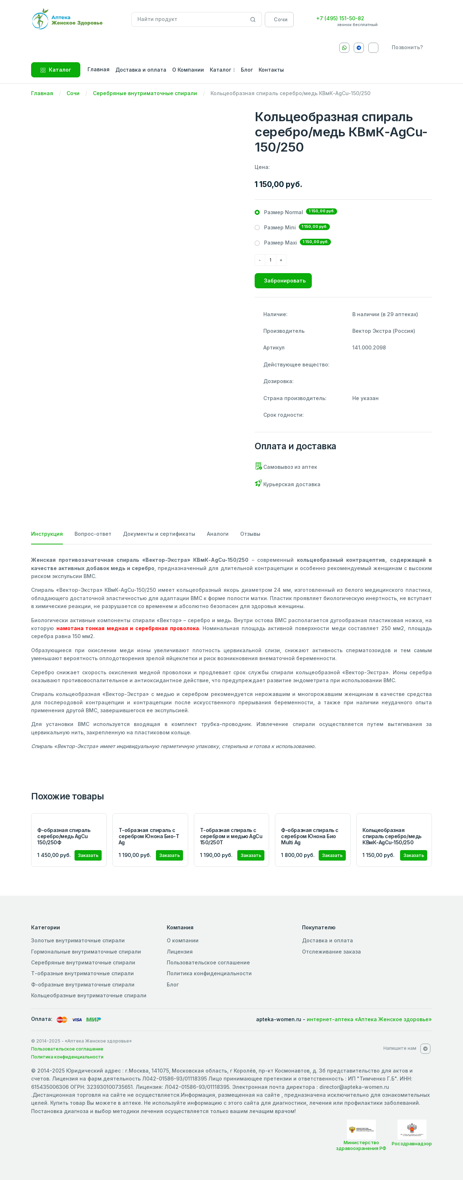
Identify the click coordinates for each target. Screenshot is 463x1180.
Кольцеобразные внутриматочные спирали (88, 995)
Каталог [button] (220, 70)
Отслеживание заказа (331, 951)
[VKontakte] (373, 48)
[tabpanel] (231, 653)
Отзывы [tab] (250, 534)
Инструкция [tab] (47, 534)
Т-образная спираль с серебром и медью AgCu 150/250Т (231, 836)
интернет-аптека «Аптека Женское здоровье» (369, 1019)
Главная (42, 93)
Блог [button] (247, 70)
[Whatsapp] (344, 48)
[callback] (406, 47)
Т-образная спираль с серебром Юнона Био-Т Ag (149, 836)
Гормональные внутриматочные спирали (86, 951)
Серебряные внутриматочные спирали (145, 93)
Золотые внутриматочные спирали (78, 940)
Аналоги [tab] (218, 534)
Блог (173, 984)
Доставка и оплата (327, 940)
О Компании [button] (188, 70)
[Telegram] (359, 48)
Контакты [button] (271, 70)
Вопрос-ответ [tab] (93, 534)
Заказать (88, 855)
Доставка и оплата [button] (140, 70)
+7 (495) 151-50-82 (340, 18)
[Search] (253, 19)
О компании (183, 940)
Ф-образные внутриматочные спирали (83, 984)
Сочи (73, 93)
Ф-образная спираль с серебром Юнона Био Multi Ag (309, 836)
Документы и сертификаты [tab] (159, 534)
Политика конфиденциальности (209, 973)
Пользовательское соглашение (208, 962)
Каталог (55, 70)
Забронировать (285, 280)
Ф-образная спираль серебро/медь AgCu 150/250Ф (63, 836)
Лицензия (180, 951)
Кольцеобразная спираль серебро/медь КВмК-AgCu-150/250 (391, 836)
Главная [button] (99, 69)
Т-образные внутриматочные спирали (82, 973)
